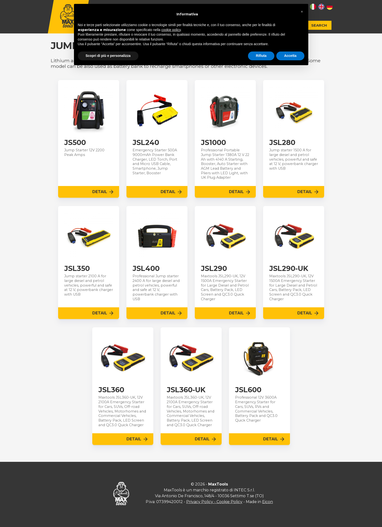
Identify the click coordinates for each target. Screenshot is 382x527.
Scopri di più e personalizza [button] (108, 56)
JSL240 (146, 142)
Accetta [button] (290, 56)
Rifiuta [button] (261, 56)
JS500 (75, 142)
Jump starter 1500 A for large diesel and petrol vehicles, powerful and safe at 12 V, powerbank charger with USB (293, 159)
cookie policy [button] (171, 30)
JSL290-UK (288, 268)
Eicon (267, 501)
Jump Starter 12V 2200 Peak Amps (84, 152)
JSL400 (146, 268)
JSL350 (77, 268)
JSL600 (248, 390)
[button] (302, 12)
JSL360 (111, 390)
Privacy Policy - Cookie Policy (214, 501)
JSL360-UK (186, 390)
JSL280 (282, 142)
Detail (103, 192)
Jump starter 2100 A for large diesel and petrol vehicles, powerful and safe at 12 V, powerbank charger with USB (88, 285)
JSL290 (214, 268)
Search (319, 25)
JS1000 (213, 142)
